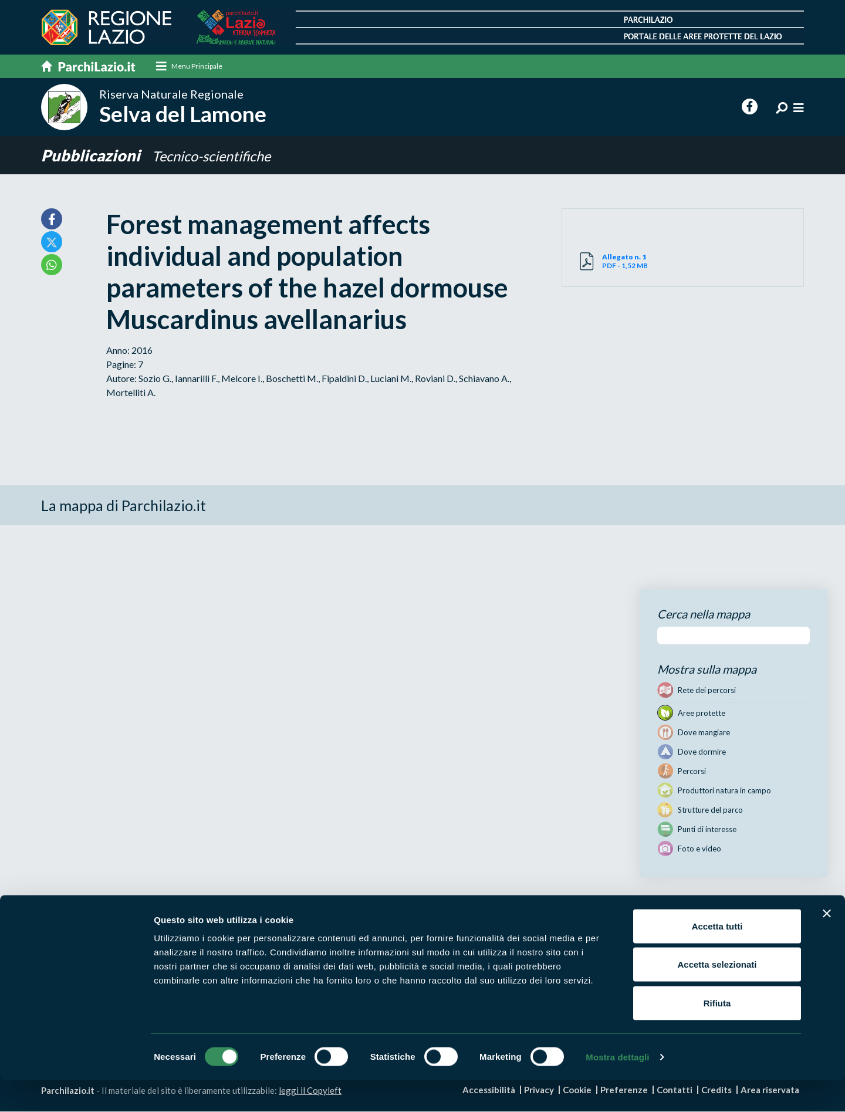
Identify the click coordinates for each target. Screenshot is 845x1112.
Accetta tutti (717, 958)
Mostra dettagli (617, 1089)
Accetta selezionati (716, 997)
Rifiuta (717, 1035)
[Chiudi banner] (827, 945)
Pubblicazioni (92, 155)
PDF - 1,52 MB (642, 261)
